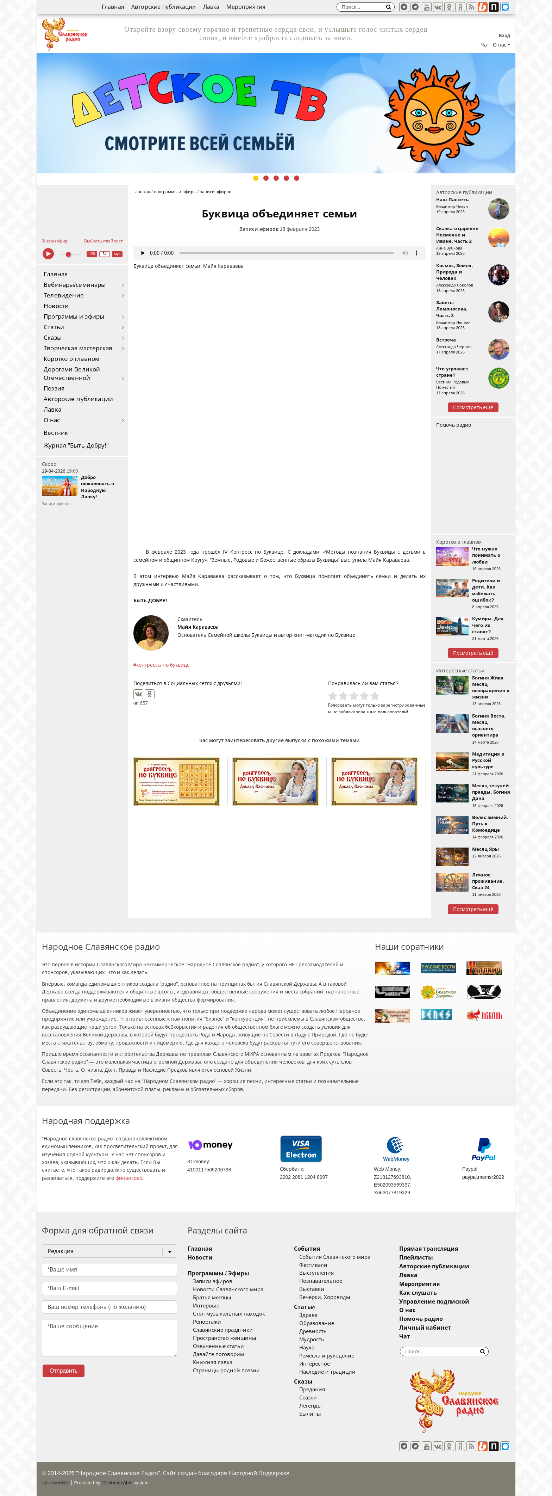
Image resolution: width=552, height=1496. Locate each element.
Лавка (211, 7)
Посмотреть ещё (473, 407)
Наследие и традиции (327, 1372)
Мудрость (311, 1339)
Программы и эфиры (74, 316)
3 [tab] (276, 178)
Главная (113, 7)
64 (105, 254)
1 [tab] (255, 178)
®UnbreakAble (117, 1482)
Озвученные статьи (218, 1346)
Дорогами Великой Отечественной (72, 373)
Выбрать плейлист (103, 241)
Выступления (316, 1273)
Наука (306, 1347)
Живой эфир (55, 241)
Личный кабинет (425, 1328)
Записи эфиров (258, 229)
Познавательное (320, 1281)
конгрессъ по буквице (163, 665)
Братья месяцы (212, 1297)
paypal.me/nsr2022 (483, 1177)
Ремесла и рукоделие (326, 1356)
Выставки (311, 1289)
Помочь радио (453, 425)
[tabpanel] (276, 113)
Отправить (63, 1371)
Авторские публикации (163, 7)
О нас (52, 420)
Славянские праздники (223, 1330)
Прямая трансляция (428, 1249)
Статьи (54, 327)
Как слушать (418, 1293)
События (307, 1249)
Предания (312, 1389)
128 (92, 254)
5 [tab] (296, 178)
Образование (316, 1323)
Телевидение (64, 295)
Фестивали (313, 1265)
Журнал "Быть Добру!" (76, 445)
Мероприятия (245, 7)
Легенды (310, 1406)
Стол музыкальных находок (229, 1314)
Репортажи (207, 1322)
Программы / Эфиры (218, 1273)
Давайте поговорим (218, 1354)
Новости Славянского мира (228, 1289)
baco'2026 (55, 1483)
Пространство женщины (224, 1338)
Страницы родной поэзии (226, 1370)
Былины (310, 1414)
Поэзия (54, 388)
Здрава (308, 1315)
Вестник (56, 433)
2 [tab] (266, 178)
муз (117, 254)
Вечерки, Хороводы (324, 1297)
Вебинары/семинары (75, 285)
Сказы (53, 337)
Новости (56, 306)
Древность (313, 1331)
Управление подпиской (434, 1302)
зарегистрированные (403, 705)
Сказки (308, 1397)
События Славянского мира (334, 1257)
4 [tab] (286, 178)
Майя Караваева (198, 627)
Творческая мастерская (78, 348)
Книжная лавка (212, 1362)
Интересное (314, 1364)
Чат (485, 45)
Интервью (206, 1306)
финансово (128, 1178)
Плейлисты (416, 1258)
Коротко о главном (71, 359)
